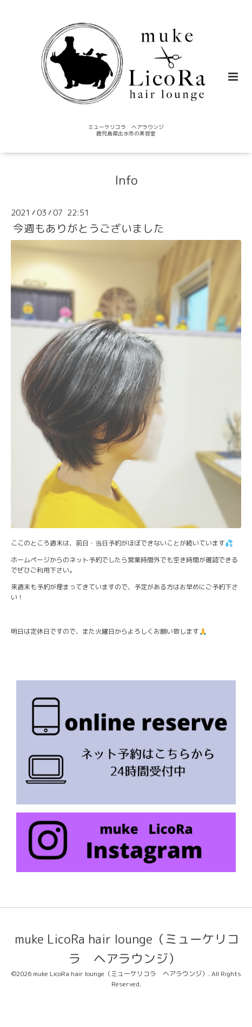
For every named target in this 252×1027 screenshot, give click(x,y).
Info (126, 180)
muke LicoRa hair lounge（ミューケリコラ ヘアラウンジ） (127, 949)
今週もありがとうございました (88, 228)
